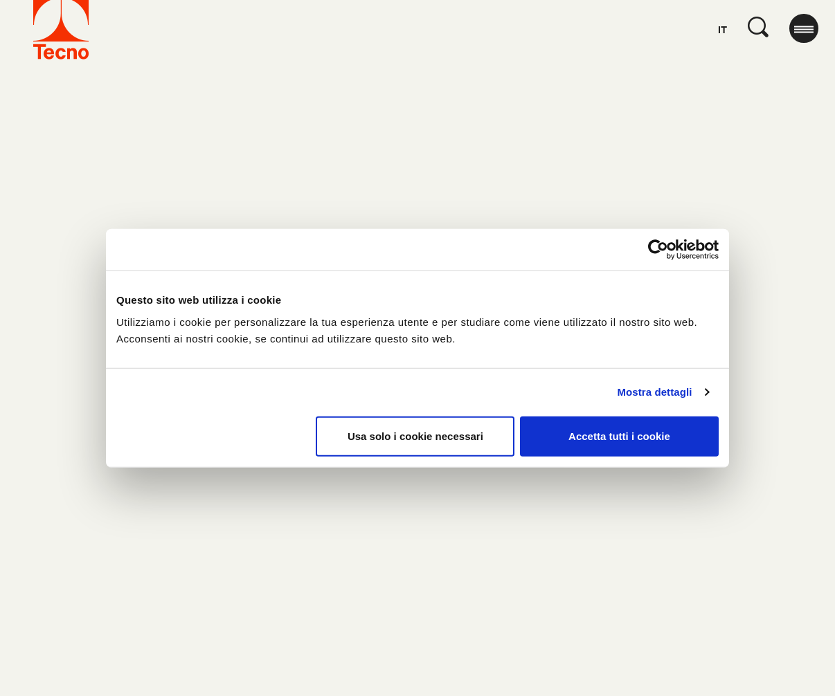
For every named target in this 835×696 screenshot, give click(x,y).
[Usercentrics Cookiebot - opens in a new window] (658, 249)
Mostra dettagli (654, 392)
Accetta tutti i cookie (619, 435)
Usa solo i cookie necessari (415, 435)
